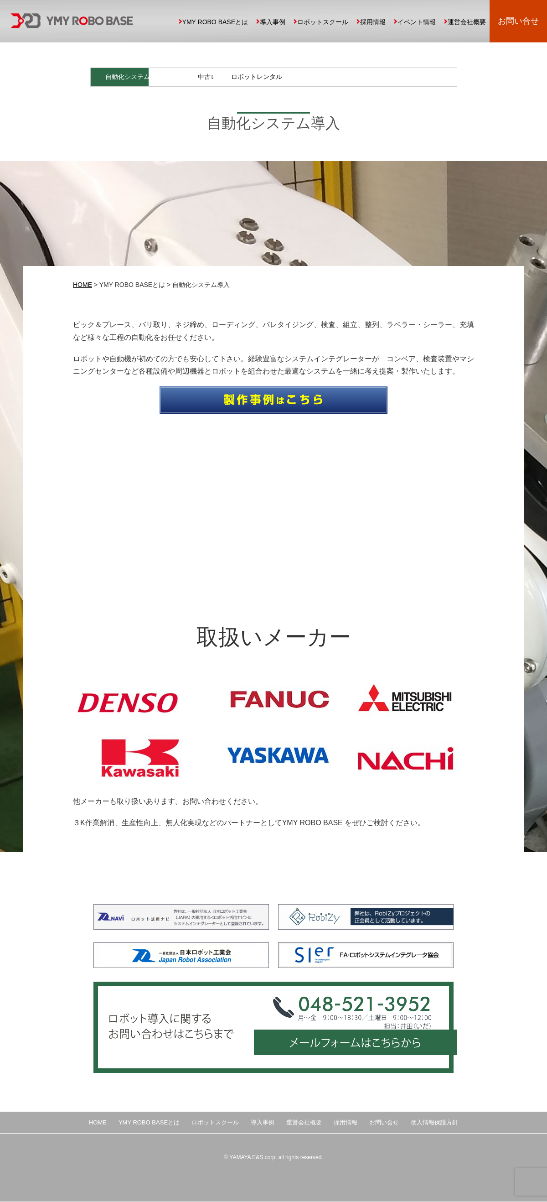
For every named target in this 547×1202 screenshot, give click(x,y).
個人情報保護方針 (434, 1122)
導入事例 (272, 22)
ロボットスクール (322, 22)
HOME (82, 285)
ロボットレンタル (411, 77)
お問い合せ (518, 21)
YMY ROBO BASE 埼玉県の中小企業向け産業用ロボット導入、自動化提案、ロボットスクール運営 (71, 20)
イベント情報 (416, 22)
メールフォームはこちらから (353, 1048)
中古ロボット (319, 77)
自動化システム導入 (136, 77)
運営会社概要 (467, 22)
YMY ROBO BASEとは (215, 22)
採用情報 (373, 22)
